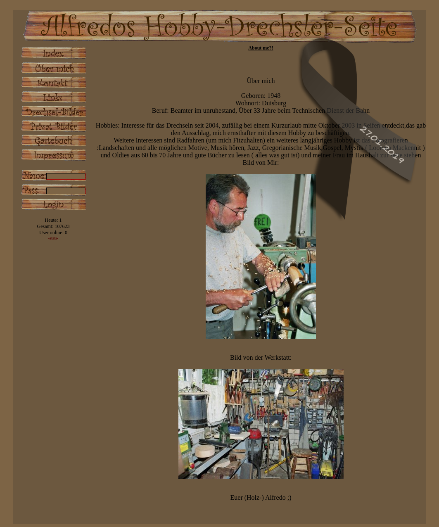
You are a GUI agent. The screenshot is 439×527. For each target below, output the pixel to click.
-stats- (53, 238)
